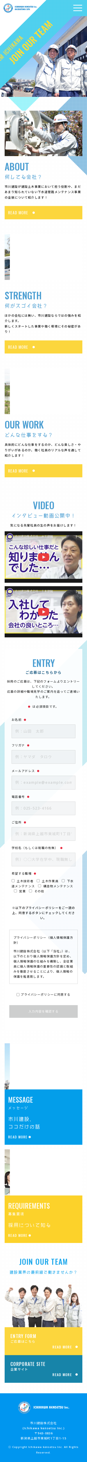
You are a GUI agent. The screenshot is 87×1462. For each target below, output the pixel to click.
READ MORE (18, 219)
